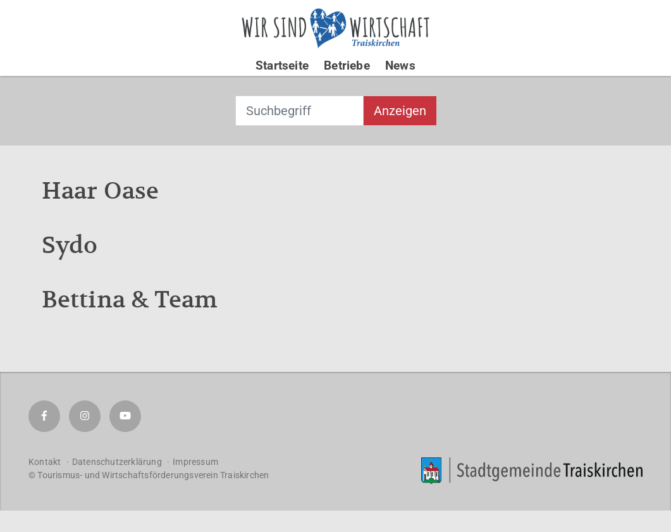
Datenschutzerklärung (117, 462)
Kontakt (44, 462)
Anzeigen (400, 110)
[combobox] (299, 111)
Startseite (282, 65)
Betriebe (347, 65)
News (400, 65)
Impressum (195, 462)
